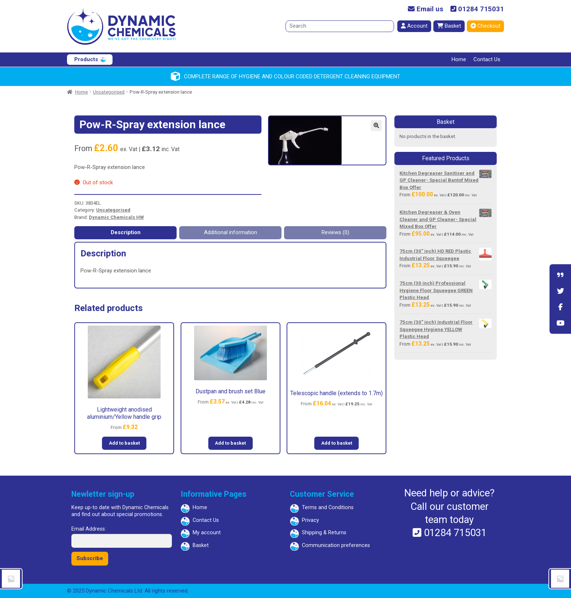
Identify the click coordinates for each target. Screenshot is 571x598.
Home (459, 59)
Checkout (485, 26)
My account (207, 533)
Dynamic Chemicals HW (116, 217)
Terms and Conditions (328, 507)
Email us (425, 9)
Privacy (310, 520)
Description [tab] (126, 232)
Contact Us (486, 59)
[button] (376, 125)
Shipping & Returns (324, 533)
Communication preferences (336, 545)
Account (414, 26)
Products (86, 59)
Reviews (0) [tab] (335, 232)
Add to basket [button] (124, 443)
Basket (449, 26)
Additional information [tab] (230, 232)
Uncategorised (109, 92)
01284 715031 (477, 9)
